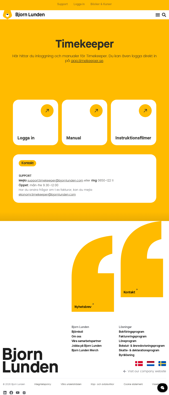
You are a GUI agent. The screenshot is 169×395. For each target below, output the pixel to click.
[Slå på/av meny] (157, 14)
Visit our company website (147, 371)
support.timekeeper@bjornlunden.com (55, 180)
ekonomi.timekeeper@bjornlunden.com (47, 194)
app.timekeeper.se (87, 61)
